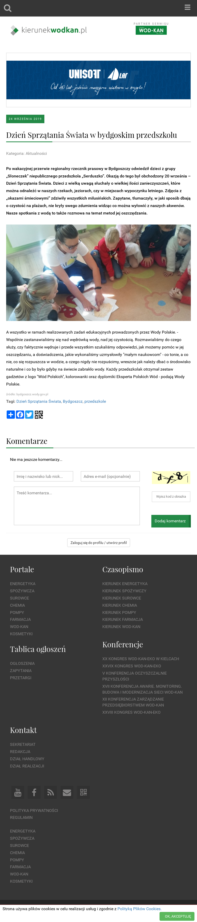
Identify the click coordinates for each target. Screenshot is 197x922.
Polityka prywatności (34, 810)
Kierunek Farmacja (122, 619)
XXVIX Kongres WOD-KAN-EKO (131, 666)
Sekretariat (23, 744)
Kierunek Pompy (119, 612)
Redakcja (20, 751)
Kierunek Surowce (121, 598)
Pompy (17, 612)
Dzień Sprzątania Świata (38, 401)
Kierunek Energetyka (124, 583)
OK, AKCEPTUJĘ (178, 916)
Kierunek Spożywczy (124, 590)
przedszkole (95, 401)
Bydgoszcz (73, 401)
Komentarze (26, 441)
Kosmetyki (21, 633)
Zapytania (21, 670)
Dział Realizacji (27, 766)
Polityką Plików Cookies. (139, 908)
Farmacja (20, 619)
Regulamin (21, 817)
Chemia (17, 605)
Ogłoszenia (22, 663)
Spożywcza (22, 590)
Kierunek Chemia (119, 605)
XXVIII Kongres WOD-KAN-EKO (131, 712)
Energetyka (22, 583)
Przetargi (20, 677)
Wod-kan (19, 626)
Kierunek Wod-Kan (121, 626)
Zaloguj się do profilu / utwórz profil (99, 543)
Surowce (19, 598)
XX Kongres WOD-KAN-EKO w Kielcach (140, 658)
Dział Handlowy (27, 758)
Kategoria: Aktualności (26, 153)
